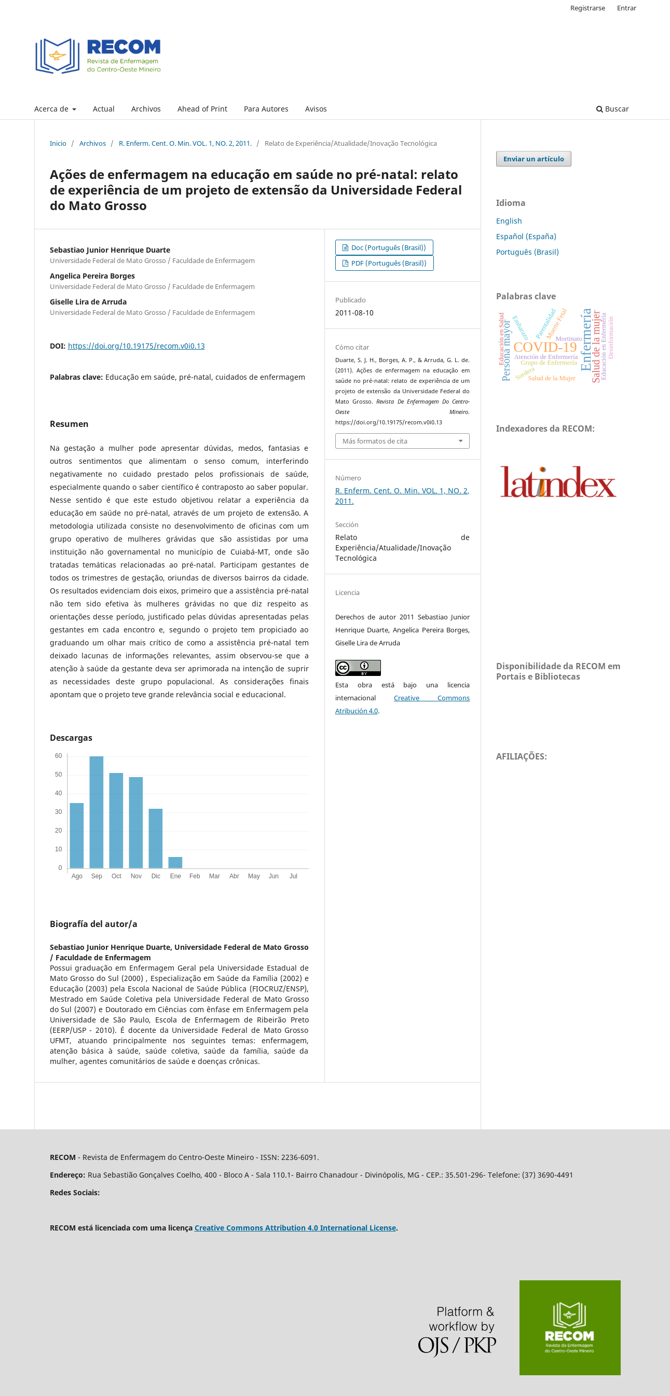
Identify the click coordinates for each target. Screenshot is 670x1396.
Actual (104, 109)
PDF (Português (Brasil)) (388, 263)
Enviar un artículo (533, 158)
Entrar (626, 7)
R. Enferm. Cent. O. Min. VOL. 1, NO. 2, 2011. (185, 143)
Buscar (612, 109)
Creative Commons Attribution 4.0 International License (295, 1228)
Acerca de (52, 109)
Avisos (316, 109)
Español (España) (526, 236)
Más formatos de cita (375, 441)
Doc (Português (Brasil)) (388, 247)
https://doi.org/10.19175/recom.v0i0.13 (136, 346)
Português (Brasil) (527, 252)
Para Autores (266, 109)
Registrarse (587, 7)
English (509, 221)
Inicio (58, 143)
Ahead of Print (202, 109)
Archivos (146, 109)
